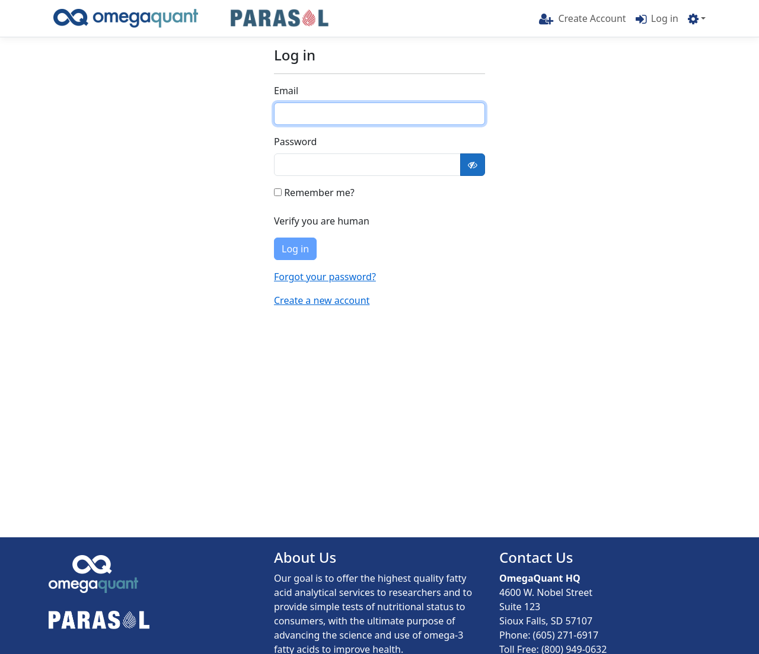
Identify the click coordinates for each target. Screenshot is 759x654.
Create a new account (321, 300)
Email (286, 90)
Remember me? (314, 192)
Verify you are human (321, 220)
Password (295, 141)
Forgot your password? (325, 276)
